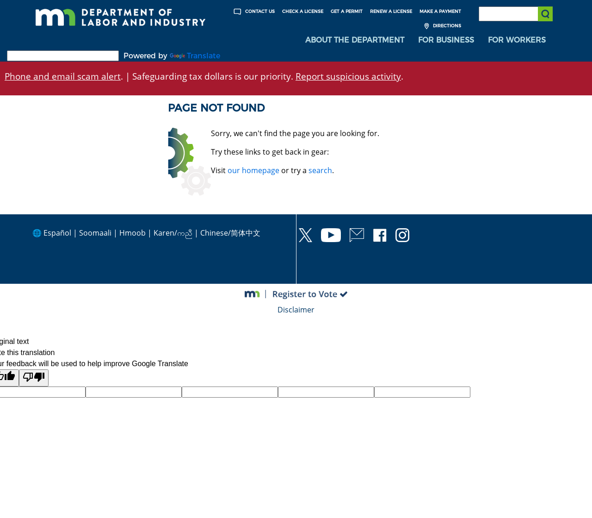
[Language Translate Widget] (63, 55)
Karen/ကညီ (173, 233)
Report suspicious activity (348, 76)
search (320, 170)
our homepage (253, 170)
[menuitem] (354, 40)
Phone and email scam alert (63, 76)
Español (57, 233)
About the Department (354, 40)
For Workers (517, 40)
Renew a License (391, 11)
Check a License (302, 11)
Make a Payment (440, 11)
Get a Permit (347, 11)
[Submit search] (545, 13)
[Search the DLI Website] (516, 13)
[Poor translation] (34, 378)
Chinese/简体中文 (230, 233)
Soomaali (95, 233)
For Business (446, 40)
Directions (441, 26)
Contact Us (253, 11)
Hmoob (132, 233)
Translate (195, 55)
